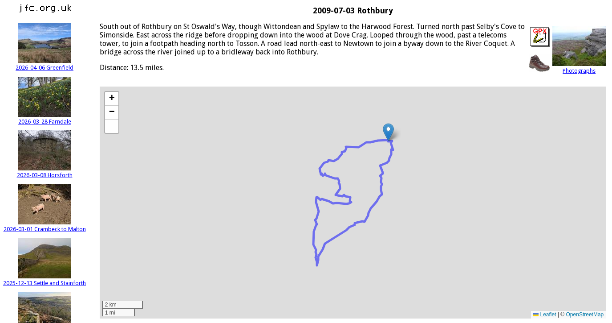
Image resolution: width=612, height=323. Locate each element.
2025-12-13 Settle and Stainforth (44, 279)
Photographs (579, 67)
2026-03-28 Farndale (44, 118)
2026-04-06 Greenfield (44, 64)
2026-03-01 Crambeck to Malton (45, 225)
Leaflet (544, 314)
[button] (388, 132)
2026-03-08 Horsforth (45, 171)
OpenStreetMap (585, 314)
